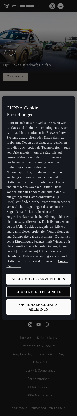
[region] (38, 208)
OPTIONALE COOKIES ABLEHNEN (38, 307)
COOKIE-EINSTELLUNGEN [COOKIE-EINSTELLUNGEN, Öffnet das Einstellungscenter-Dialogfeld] (38, 292)
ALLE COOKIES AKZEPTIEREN (38, 279)
